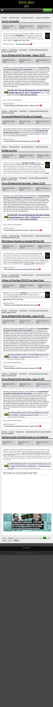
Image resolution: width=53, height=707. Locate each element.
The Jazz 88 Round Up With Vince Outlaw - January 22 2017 (23, 379)
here (4, 299)
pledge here (27, 264)
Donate (47, 10)
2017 (41, 28)
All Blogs (4, 17)
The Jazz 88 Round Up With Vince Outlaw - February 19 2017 (23, 55)
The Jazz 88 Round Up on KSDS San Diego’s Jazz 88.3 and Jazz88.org (26, 68)
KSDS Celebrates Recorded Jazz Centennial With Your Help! (23, 241)
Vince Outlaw (23, 50)
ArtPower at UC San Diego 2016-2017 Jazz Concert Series (23, 280)
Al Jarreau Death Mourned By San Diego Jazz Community (22, 116)
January (45, 321)
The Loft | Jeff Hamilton (43, 17)
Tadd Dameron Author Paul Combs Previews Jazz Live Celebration (25, 436)
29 (47, 321)
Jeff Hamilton (19, 35)
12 (48, 188)
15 (38, 157)
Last (10, 540)
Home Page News (14, 17)
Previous (10, 538)
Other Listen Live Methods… (28, 94)
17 (48, 60)
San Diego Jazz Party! (42, 147)
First (4, 538)
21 (38, 28)
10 (48, 538)
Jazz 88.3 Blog (13, 50)
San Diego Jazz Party (28, 163)
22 (47, 384)
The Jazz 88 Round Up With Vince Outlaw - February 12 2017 (23, 183)
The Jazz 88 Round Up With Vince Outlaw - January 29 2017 (23, 315)
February (46, 26)
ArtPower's (23, 292)
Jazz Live (11, 432)
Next (4, 540)
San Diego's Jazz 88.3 (28, 17)
